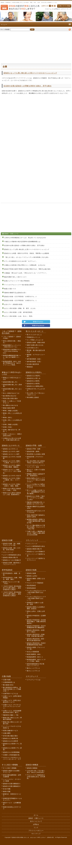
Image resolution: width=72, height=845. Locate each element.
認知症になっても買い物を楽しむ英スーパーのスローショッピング (30, 73)
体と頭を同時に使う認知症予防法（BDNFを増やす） (36, 461)
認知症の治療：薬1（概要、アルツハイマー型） (12, 544)
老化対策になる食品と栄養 (36, 454)
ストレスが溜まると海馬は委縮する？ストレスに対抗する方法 (36, 485)
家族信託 (30, 367)
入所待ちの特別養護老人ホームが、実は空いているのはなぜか (25, 237)
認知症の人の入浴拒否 (10, 741)
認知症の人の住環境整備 (11, 752)
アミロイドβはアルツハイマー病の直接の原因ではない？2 (36, 598)
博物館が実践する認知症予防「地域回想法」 (36, 474)
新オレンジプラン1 (33, 668)
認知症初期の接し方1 (10, 382)
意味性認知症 (31, 588)
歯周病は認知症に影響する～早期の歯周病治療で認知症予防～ (36, 521)
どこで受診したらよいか (35, 340)
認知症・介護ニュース (36, 818)
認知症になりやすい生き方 (12, 475)
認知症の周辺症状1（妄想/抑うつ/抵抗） (36, 631)
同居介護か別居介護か (10, 398)
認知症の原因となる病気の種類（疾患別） (36, 607)
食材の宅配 (6, 791)
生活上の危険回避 (33, 651)
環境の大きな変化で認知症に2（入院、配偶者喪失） (12, 493)
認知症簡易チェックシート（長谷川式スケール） (12, 346)
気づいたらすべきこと (34, 334)
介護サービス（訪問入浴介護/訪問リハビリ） (12, 701)
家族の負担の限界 (9, 408)
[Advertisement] (36, 46)
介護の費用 (6, 733)
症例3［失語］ (8, 427)
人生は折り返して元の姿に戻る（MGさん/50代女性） (36, 771)
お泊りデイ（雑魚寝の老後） (14, 304)
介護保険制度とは (9, 682)
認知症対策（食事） (33, 451)
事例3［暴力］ (8, 417)
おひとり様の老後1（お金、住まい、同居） (18, 316)
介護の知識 (6, 679)
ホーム (49, 9)
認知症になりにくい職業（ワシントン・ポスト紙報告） (12, 471)
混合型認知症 (31, 585)
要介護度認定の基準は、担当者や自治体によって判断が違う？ (12, 689)
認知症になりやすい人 (10, 449)
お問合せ (57, 9)
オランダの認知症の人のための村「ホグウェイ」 (20, 261)
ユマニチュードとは (33, 679)
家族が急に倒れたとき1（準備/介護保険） (12, 718)
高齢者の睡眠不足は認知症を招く (15, 292)
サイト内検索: (5, 29)
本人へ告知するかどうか (11, 393)
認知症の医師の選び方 (10, 557)
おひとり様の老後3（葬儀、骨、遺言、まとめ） (20, 308)
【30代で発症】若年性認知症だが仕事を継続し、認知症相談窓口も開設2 (12, 593)
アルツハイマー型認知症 (35, 583)
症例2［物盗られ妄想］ (11, 424)
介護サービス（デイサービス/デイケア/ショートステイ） (12, 706)
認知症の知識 (31, 573)
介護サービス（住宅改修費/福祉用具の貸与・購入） (12, 711)
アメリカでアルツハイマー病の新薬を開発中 (19, 285)
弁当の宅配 (6, 789)
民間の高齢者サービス (10, 730)
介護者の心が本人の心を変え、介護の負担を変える (12, 439)
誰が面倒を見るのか (9, 396)
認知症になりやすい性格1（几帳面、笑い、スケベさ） (11, 479)
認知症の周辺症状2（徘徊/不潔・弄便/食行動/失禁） (36, 635)
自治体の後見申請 (33, 364)
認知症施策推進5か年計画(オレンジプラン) (35, 664)
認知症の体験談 (32, 768)
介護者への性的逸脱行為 (11, 755)
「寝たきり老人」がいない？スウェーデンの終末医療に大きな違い (26, 257)
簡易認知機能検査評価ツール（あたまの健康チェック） (12, 357)
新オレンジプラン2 (33, 671)
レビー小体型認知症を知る (12, 555)
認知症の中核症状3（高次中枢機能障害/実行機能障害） (36, 626)
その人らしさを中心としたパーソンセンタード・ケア (12, 758)
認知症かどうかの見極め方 (12, 560)
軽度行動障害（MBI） (34, 654)
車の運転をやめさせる (10, 405)
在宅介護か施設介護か (10, 736)
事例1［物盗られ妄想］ (11, 410)
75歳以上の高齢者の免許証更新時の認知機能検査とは (22, 241)
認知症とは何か (32, 576)
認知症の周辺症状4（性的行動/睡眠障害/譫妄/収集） (36, 644)
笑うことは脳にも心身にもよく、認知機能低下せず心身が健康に (36, 491)
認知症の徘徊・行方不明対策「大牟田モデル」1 (20, 300)
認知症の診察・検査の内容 (36, 342)
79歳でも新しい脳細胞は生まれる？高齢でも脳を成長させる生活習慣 (36, 533)
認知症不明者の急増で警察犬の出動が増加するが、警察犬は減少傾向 (27, 269)
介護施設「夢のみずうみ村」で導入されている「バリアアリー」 (26, 273)
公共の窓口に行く (33, 347)
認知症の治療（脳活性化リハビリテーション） (12, 563)
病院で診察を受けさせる (35, 345)
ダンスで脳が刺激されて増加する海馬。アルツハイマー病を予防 (36, 527)
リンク (36, 827)
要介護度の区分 (8, 685)
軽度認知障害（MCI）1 (35, 657)
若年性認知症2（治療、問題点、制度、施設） (12, 578)
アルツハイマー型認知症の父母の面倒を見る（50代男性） (36, 776)
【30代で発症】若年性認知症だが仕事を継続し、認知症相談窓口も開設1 (12, 587)
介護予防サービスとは (10, 693)
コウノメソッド (8, 552)
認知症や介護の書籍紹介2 (11, 786)
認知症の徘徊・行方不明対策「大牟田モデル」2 (20, 296)
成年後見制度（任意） (34, 361)
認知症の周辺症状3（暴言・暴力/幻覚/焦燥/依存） (36, 639)
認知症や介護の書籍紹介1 (11, 783)
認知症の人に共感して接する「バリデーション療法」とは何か (36, 497)
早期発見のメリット (33, 337)
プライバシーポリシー (36, 830)
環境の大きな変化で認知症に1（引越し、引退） (12, 489)
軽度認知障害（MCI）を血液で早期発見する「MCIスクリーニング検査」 (12, 363)
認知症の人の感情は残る (35, 386)
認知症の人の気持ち (33, 375)
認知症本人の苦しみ (33, 378)
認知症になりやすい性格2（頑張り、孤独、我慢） (11, 485)
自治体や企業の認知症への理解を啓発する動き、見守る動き (28, 86)
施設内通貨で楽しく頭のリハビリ (15, 277)
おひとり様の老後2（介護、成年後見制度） (18, 312)
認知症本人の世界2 (33, 383)
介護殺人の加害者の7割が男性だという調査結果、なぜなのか (24, 265)
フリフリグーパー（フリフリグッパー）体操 (36, 466)
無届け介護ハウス (10, 288)
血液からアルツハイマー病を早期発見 (17, 281)
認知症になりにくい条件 (11, 454)
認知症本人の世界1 (33, 381)
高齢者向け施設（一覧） (11, 715)
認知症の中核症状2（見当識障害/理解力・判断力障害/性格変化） (36, 621)
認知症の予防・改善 (33, 449)
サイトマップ (66, 9)
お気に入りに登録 (64, 6)
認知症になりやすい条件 (11, 451)
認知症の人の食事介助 (10, 738)
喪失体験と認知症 (33, 397)
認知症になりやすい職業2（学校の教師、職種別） (11, 466)
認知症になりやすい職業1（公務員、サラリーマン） (12, 461)
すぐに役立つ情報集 (9, 768)
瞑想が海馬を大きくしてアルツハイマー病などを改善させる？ (36, 479)
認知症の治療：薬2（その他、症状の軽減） (11, 548)
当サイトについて (36, 821)
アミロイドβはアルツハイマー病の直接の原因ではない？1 (36, 592)
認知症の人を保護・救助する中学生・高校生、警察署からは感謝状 (26, 253)
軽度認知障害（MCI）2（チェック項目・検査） (36, 660)
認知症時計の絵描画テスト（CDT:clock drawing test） (12, 351)
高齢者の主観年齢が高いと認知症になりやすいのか (36, 503)
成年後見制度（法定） (34, 359)
